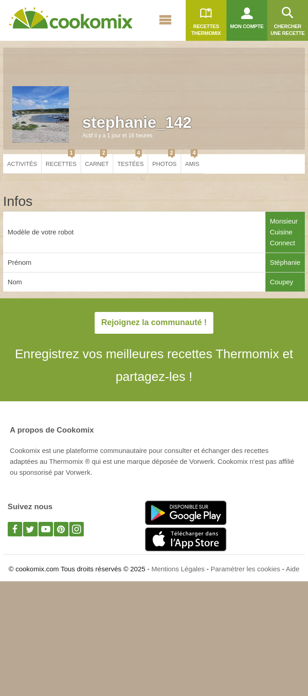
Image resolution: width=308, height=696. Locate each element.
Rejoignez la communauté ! (154, 322)
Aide (292, 569)
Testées (130, 160)
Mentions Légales (178, 569)
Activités (22, 164)
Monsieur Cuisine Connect (284, 232)
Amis (192, 160)
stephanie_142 (137, 122)
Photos (164, 160)
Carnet (97, 160)
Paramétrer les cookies (245, 569)
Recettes (61, 160)
